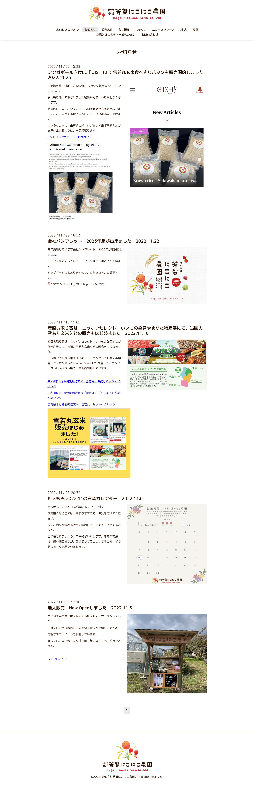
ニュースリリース (163, 30)
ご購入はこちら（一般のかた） (116, 35)
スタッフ (140, 30)
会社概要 (124, 30)
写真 (195, 30)
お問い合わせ (149, 35)
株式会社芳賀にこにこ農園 (118, 777)
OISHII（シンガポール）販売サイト (70, 137)
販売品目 (107, 30)
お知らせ (90, 30)
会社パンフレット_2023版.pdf (71, 284)
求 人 (183, 30)
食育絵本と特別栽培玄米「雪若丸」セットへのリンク (81, 404)
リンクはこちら (57, 659)
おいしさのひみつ (67, 30)
